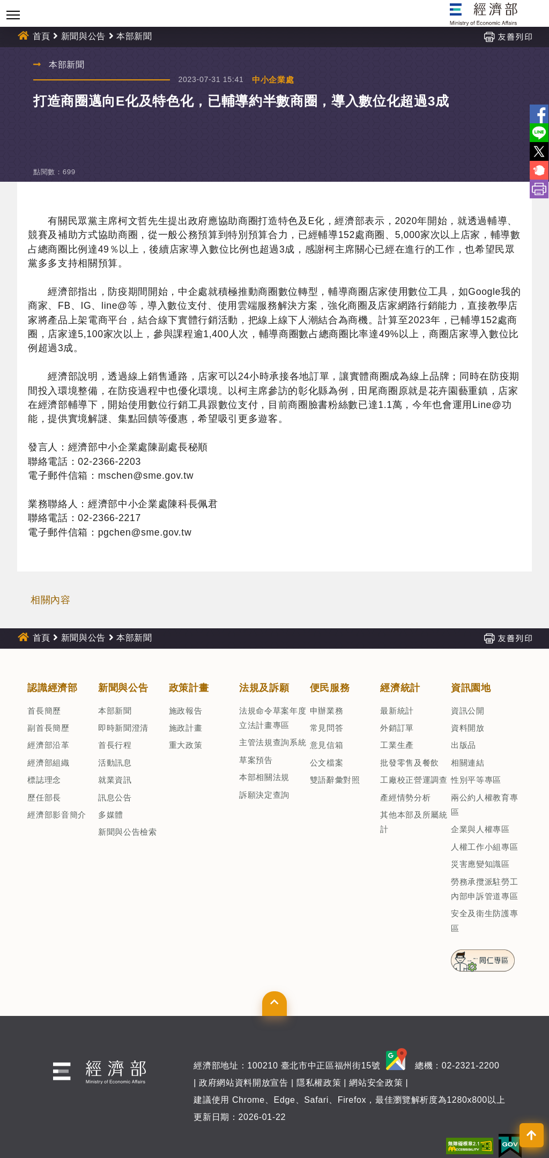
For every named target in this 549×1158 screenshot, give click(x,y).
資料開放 (468, 727)
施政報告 (186, 710)
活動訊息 (115, 762)
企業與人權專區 (480, 829)
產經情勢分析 (405, 797)
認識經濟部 (52, 687)
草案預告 (256, 759)
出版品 (463, 744)
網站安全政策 (376, 1082)
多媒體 (110, 814)
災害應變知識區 (480, 863)
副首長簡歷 (48, 727)
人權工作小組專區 (484, 846)
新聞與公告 (83, 36)
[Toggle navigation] (13, 14)
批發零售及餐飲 (409, 762)
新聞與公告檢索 (127, 831)
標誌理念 (44, 779)
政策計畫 (189, 687)
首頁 (41, 36)
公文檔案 (327, 762)
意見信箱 (327, 744)
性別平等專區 (476, 779)
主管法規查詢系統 (272, 742)
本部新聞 (134, 36)
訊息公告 (115, 797)
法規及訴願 (264, 687)
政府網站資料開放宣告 (243, 1082)
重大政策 (186, 744)
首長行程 (115, 744)
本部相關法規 (264, 777)
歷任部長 (44, 797)
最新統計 (397, 710)
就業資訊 (115, 779)
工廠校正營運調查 (413, 779)
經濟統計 (400, 687)
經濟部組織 (48, 762)
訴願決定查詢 (264, 794)
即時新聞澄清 (123, 727)
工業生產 (397, 744)
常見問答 (327, 727)
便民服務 (330, 687)
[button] (274, 1003)
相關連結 (468, 762)
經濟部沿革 (48, 744)
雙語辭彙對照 (335, 779)
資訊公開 (468, 710)
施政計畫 (186, 727)
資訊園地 (471, 687)
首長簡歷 (44, 710)
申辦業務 (327, 710)
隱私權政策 (318, 1082)
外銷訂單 (397, 727)
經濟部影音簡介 (56, 814)
